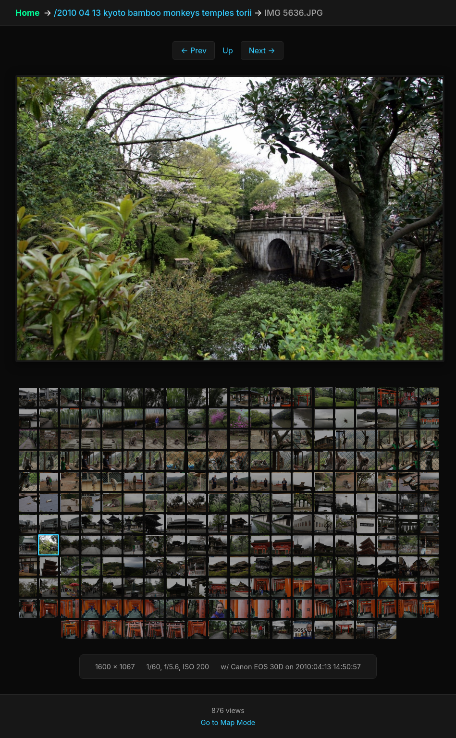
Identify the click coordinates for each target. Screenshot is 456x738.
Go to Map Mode (228, 722)
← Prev (194, 50)
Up (227, 50)
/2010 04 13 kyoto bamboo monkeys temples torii (153, 13)
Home (27, 13)
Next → (262, 50)
